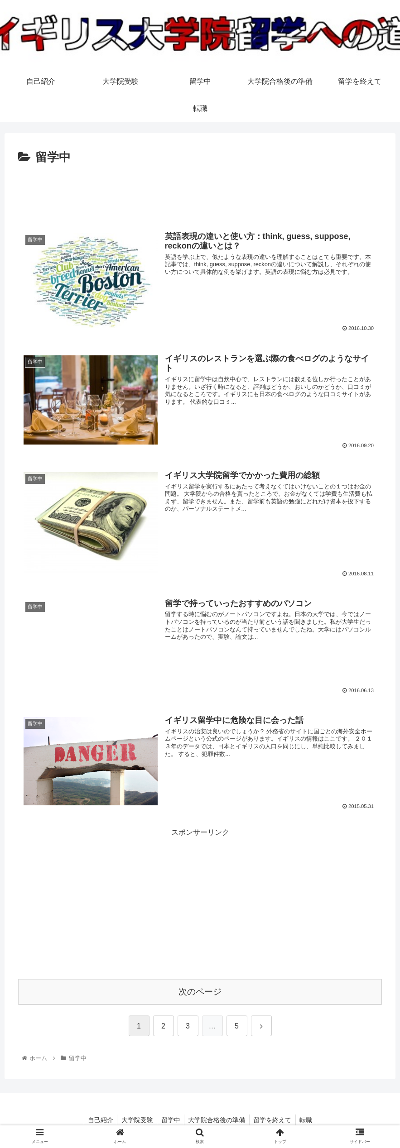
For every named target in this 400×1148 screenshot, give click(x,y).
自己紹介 (97, 1120)
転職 (309, 1120)
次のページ (200, 991)
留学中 (169, 1120)
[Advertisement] (200, 192)
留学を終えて (274, 1120)
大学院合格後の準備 (217, 1120)
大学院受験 (135, 1120)
